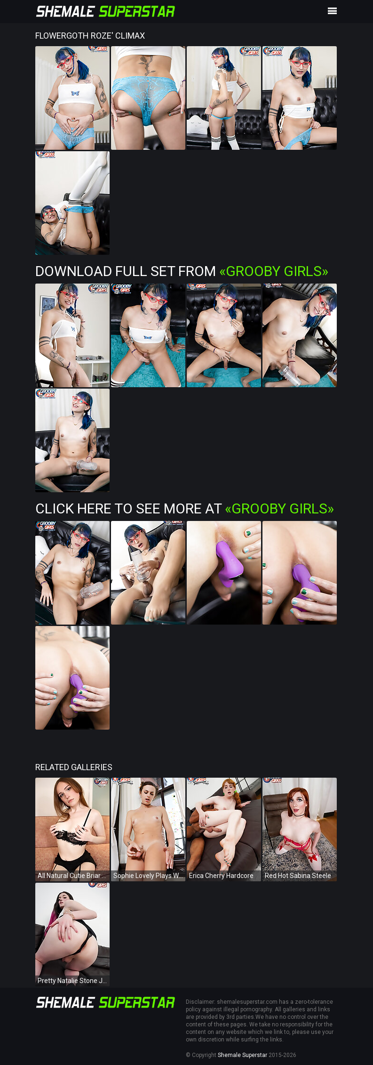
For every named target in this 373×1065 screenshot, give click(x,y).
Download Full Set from (181, 271)
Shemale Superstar (242, 1055)
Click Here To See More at (184, 508)
